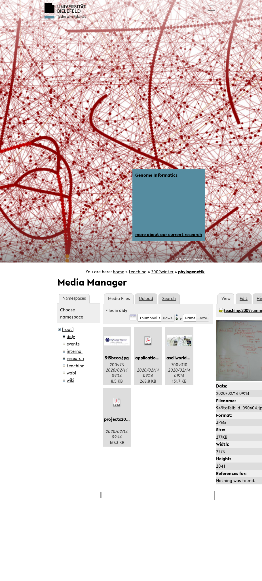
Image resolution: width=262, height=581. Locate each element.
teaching (138, 271)
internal (75, 351)
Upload (146, 298)
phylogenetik (191, 271)
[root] (68, 329)
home (118, 271)
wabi (71, 373)
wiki (70, 380)
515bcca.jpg (117, 358)
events (73, 344)
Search (169, 298)
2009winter (162, 271)
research (75, 358)
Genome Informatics (156, 175)
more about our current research (168, 234)
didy (71, 336)
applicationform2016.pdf (160, 358)
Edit (244, 298)
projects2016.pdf (121, 419)
